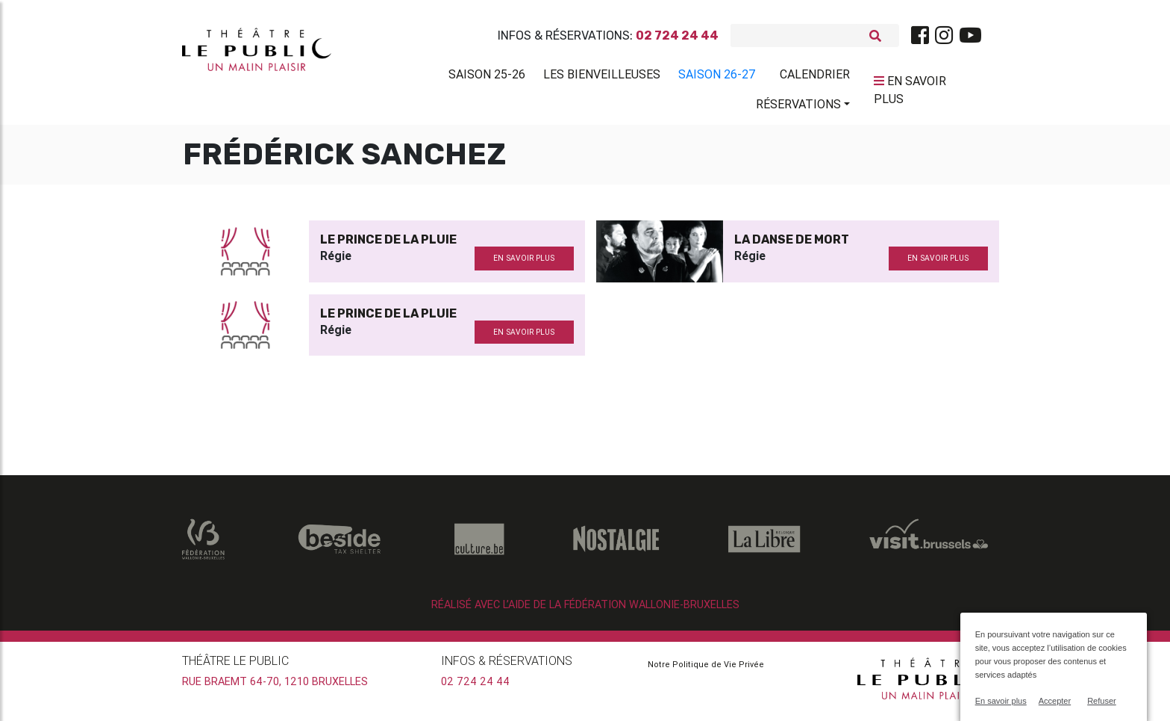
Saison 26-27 (717, 76)
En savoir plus (1001, 700)
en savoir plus (523, 264)
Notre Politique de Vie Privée (706, 670)
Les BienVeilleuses (601, 76)
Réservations (798, 106)
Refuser (1101, 700)
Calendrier (815, 76)
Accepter (1055, 700)
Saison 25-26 (486, 76)
